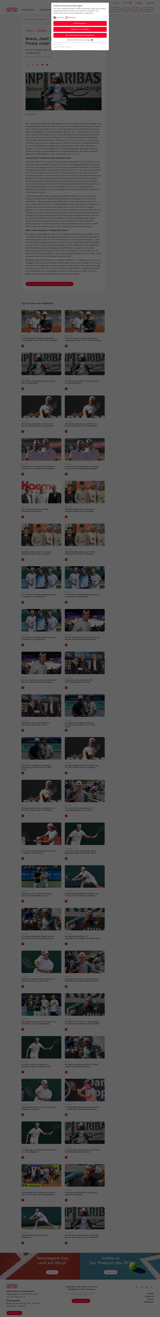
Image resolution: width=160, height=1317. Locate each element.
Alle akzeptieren (80, 23)
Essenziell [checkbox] (60, 17)
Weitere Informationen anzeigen (80, 40)
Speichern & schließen (80, 29)
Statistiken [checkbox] (72, 17)
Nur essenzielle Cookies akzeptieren (80, 35)
